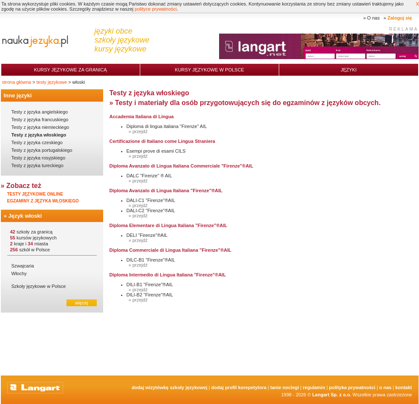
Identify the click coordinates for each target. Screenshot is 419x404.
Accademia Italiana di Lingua (142, 116)
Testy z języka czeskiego (37, 142)
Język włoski (25, 216)
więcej (81, 302)
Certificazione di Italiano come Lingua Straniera (162, 141)
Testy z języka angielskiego (40, 111)
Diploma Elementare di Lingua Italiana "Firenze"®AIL (168, 225)
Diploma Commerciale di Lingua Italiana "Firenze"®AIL (170, 250)
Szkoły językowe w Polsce (39, 286)
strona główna (17, 82)
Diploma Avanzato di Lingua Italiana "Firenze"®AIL (166, 190)
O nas (373, 17)
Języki (348, 69)
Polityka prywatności (352, 387)
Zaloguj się (399, 17)
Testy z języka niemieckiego (40, 127)
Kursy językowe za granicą (70, 69)
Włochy (19, 273)
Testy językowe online (35, 194)
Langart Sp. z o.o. (331, 394)
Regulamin (314, 387)
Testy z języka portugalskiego (42, 150)
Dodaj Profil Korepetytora (239, 387)
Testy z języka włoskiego (39, 134)
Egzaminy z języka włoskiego (43, 201)
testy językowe (52, 82)
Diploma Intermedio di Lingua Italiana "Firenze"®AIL (168, 274)
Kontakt (403, 387)
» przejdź (138, 131)
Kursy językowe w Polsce (209, 69)
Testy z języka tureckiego (38, 165)
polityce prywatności (155, 8)
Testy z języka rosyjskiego (39, 157)
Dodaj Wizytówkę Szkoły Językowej (170, 387)
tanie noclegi (284, 387)
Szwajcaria (23, 265)
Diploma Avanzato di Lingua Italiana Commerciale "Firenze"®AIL (181, 165)
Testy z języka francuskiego (40, 119)
